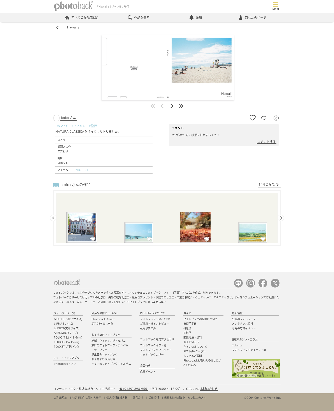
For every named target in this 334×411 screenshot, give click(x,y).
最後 (181, 106)
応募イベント (148, 371)
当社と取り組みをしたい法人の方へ (185, 397)
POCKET (66, 346)
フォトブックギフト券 (153, 345)
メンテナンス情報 (242, 323)
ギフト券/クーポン (194, 351)
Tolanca (237, 345)
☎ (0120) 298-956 (133, 388)
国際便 (187, 333)
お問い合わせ (208, 388)
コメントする (266, 141)
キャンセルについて (195, 346)
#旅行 (93, 125)
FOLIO (68, 337)
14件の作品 (268, 185)
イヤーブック (99, 350)
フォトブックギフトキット (156, 350)
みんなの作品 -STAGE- (104, 313)
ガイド (187, 313)
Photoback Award (103, 319)
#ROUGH (82, 170)
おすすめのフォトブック (105, 334)
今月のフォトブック (244, 319)
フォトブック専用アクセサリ (157, 339)
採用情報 (153, 397)
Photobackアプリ (65, 363)
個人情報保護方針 (116, 397)
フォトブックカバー (152, 354)
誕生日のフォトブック (104, 354)
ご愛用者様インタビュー (154, 323)
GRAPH (68, 319)
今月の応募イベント (244, 328)
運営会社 (138, 397)
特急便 (187, 328)
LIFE (63, 323)
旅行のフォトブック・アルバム (109, 345)
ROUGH (66, 342)
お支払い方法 (191, 342)
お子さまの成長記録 (103, 359)
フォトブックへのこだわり (156, 319)
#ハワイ (62, 125)
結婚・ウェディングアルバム (108, 340)
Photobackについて (152, 313)
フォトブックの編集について (200, 319)
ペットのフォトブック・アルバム (111, 363)
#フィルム (79, 125)
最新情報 (237, 313)
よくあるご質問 (192, 356)
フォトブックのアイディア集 (249, 350)
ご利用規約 (60, 397)
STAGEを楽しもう (102, 323)
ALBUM (66, 333)
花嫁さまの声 (148, 328)
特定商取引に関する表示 (86, 397)
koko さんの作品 (76, 185)
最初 (152, 106)
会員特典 (145, 365)
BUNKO (66, 328)
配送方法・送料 (192, 337)
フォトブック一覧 (64, 313)
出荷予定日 (190, 323)
